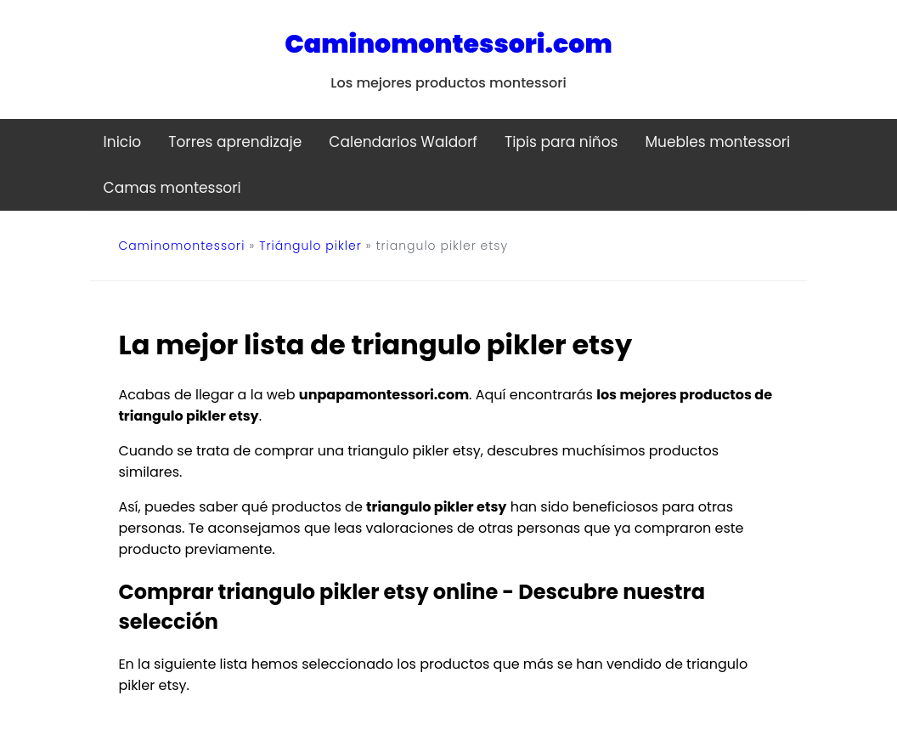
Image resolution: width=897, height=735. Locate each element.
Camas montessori (172, 188)
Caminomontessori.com (448, 44)
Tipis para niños (561, 142)
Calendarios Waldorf (403, 142)
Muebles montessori (717, 142)
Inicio (123, 142)
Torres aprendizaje (235, 142)
